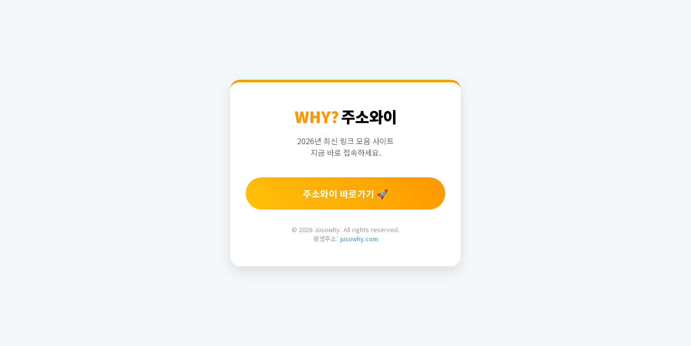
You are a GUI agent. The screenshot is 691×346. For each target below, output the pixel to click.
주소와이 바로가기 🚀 (345, 193)
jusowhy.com (359, 238)
